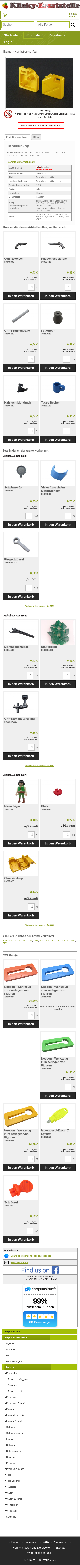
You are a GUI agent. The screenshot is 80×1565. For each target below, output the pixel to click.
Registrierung (58, 35)
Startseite (11, 35)
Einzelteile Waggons (18, 1379)
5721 (49, 217)
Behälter (10, 1367)
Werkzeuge (12, 1510)
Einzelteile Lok (15, 1391)
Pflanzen (10, 1463)
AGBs (45, 1542)
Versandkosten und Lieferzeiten (32, 1547)
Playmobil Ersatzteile (16, 1337)
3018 (38, 214)
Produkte (33, 35)
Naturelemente (13, 1451)
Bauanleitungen (14, 1361)
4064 (67, 214)
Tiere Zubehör (13, 1481)
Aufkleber (11, 1349)
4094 (44, 217)
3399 (55, 214)
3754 (61, 214)
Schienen (12, 1385)
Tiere (8, 1475)
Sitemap (60, 1547)
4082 (38, 217)
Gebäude (10, 1427)
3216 (49, 214)
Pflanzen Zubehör (15, 1469)
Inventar (10, 1439)
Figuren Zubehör (14, 1421)
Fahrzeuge (11, 1397)
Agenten (10, 1343)
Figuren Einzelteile (15, 1415)
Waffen (9, 1493)
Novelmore (11, 1457)
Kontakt (16, 1542)
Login (8, 42)
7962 (38, 219)
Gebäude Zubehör (15, 1433)
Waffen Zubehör (14, 1499)
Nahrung (10, 1445)
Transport (11, 1487)
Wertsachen (12, 1505)
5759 (61, 217)
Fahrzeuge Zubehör (16, 1403)
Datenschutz (61, 1542)
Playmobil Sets (12, 1331)
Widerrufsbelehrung (39, 1552)
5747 (55, 217)
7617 (67, 217)
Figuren (10, 1409)
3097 (44, 214)
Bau (8, 1355)
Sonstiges (11, 1516)
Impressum (31, 1542)
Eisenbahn (11, 1373)
